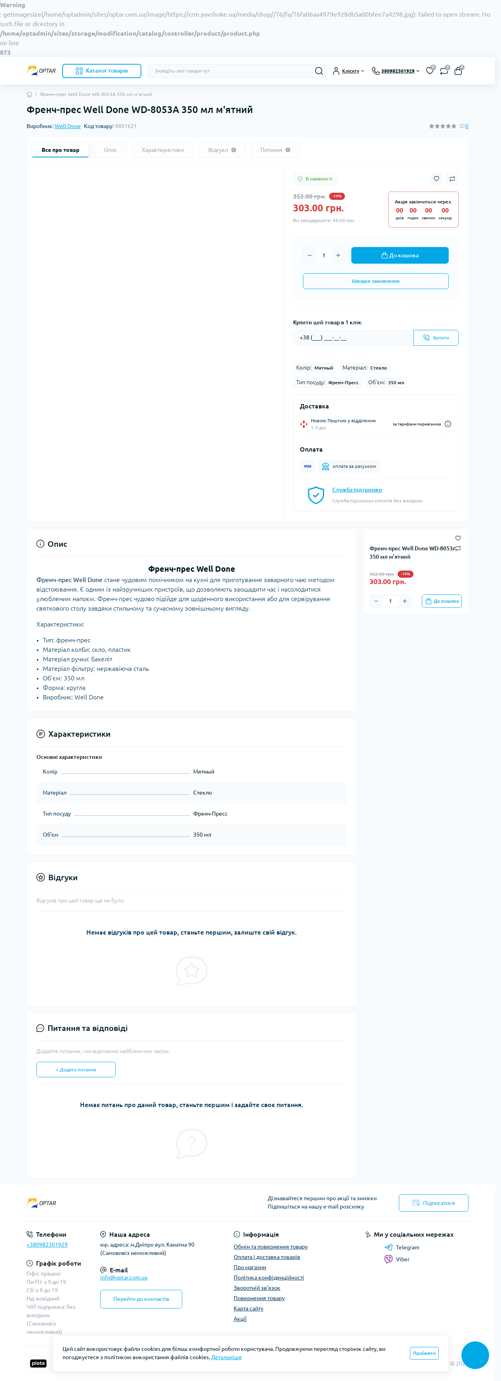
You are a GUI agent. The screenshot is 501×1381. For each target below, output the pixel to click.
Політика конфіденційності (269, 1277)
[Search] (319, 71)
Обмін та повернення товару (271, 1246)
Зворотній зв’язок (257, 1288)
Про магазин (250, 1267)
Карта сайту (248, 1308)
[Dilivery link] (448, 424)
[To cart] (442, 601)
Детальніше (226, 1357)
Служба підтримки (357, 490)
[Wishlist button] (436, 178)
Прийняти (424, 1353)
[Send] (436, 338)
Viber (397, 1259)
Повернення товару (259, 1298)
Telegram (401, 1247)
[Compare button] (452, 178)
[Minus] (309, 255)
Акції (240, 1319)
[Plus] (338, 255)
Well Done (68, 126)
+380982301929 (47, 1244)
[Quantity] (324, 255)
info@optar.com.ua (123, 1277)
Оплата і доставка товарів (267, 1257)
